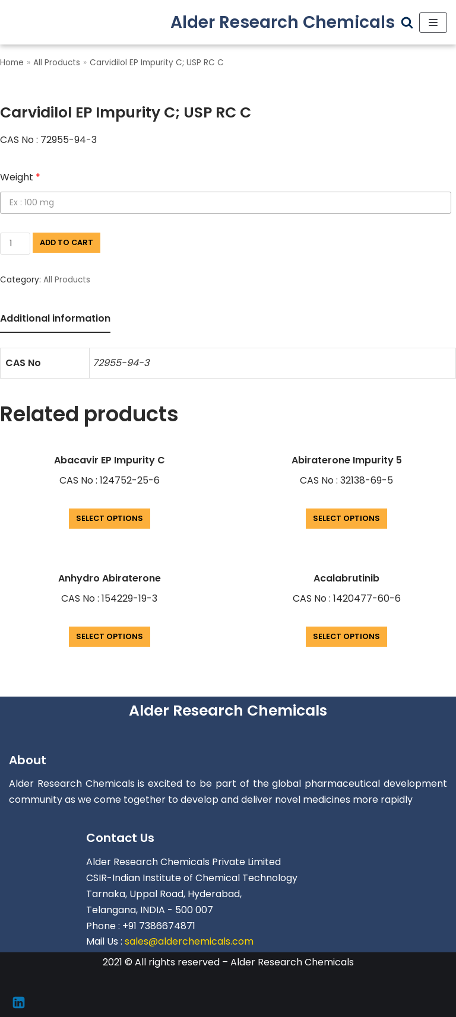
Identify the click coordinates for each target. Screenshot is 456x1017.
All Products (56, 62)
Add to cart (66, 242)
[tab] (55, 319)
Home (12, 62)
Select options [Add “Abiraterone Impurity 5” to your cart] (346, 518)
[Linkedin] (18, 1002)
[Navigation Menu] (433, 22)
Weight (20, 177)
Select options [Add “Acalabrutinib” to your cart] (346, 636)
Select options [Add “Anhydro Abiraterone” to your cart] (109, 636)
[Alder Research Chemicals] (282, 22)
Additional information (55, 318)
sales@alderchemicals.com (189, 941)
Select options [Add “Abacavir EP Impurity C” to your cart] (109, 518)
